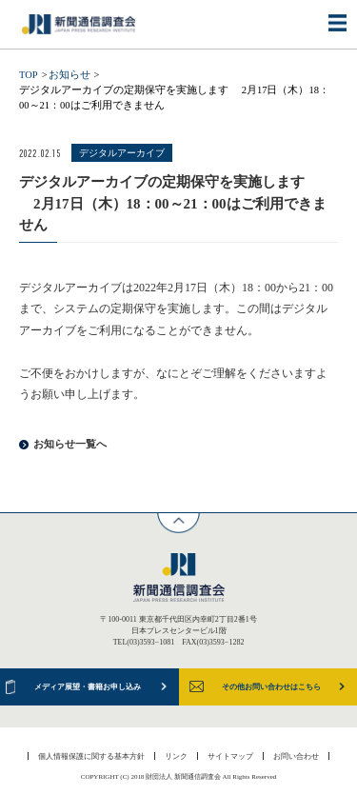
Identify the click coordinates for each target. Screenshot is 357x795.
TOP (28, 75)
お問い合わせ (296, 756)
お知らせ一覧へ (70, 444)
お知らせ (69, 75)
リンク (176, 756)
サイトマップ (230, 756)
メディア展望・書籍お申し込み (87, 687)
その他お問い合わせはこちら (271, 687)
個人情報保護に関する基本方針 (91, 756)
